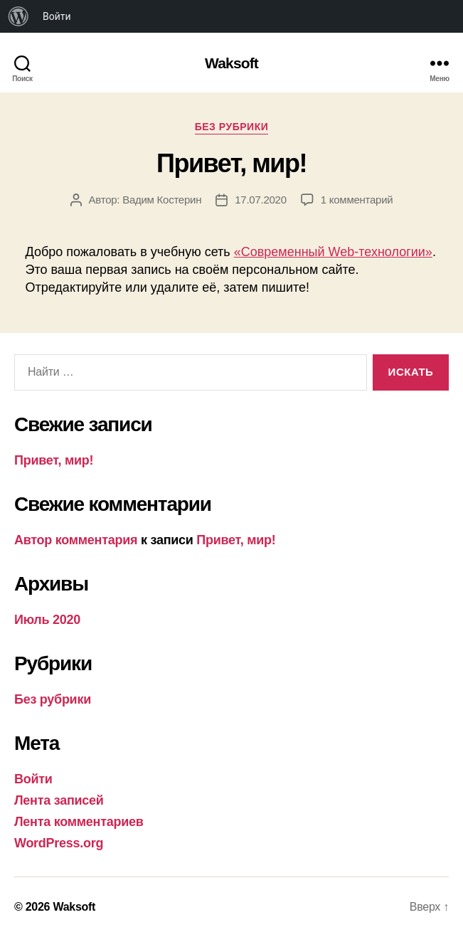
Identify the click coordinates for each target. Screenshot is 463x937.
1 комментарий (357, 200)
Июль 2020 (47, 620)
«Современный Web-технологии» (333, 252)
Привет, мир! (231, 163)
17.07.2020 (261, 200)
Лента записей (59, 800)
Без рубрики (232, 126)
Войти (57, 16)
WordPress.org (58, 843)
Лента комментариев (79, 822)
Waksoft (231, 62)
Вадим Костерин (161, 200)
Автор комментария (75, 540)
